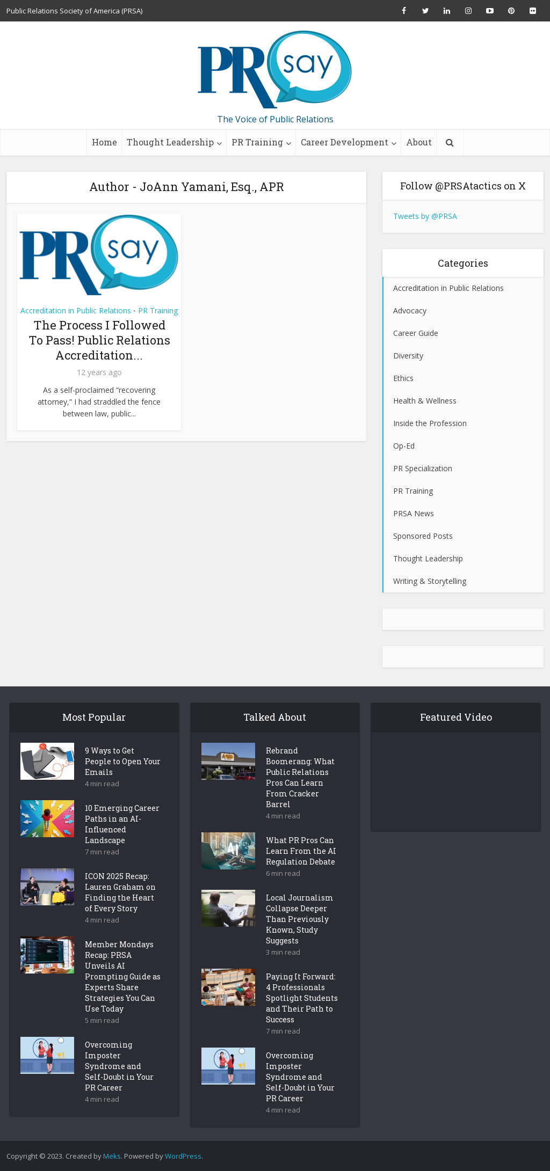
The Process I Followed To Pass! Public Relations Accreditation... (99, 340)
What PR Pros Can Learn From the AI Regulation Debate (301, 869)
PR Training (257, 142)
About (419, 142)
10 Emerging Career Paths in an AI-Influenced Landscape (122, 843)
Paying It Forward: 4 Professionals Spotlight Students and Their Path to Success (302, 1016)
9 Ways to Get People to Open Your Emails (123, 780)
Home (104, 142)
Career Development (344, 142)
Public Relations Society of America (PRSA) (74, 11)
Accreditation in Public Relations (75, 310)
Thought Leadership (170, 142)
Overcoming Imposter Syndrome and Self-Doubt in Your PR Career (119, 1084)
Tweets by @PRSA (425, 216)
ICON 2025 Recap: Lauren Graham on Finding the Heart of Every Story (120, 911)
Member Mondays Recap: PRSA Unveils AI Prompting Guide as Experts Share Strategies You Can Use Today (123, 995)
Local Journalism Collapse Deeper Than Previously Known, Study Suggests (300, 937)
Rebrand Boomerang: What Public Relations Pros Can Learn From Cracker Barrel (300, 796)
